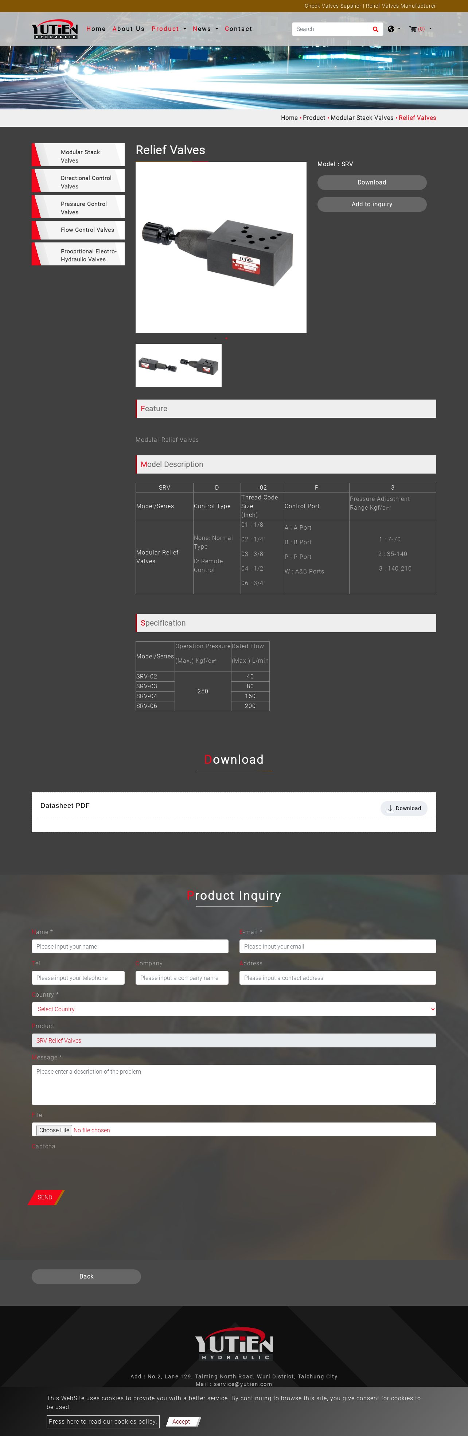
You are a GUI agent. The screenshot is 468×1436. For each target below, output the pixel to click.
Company (149, 963)
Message (47, 1057)
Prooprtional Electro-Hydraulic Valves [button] (89, 255)
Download (372, 182)
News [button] (203, 29)
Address (251, 963)
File (37, 1115)
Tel (36, 963)
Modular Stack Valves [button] (80, 156)
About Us (129, 29)
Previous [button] (141, 247)
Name (42, 932)
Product (314, 117)
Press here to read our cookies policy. (103, 1421)
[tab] (78, 154)
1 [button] (215, 338)
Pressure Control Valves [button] (84, 208)
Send (45, 1197)
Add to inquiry (372, 204)
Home (97, 28)
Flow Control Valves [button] (87, 230)
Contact (239, 29)
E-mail (251, 932)
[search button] (374, 31)
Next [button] (299, 247)
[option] (221, 247)
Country (45, 994)
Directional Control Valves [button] (86, 182)
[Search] (337, 29)
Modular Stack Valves (362, 117)
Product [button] (167, 29)
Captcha (44, 1146)
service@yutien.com (243, 1384)
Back (86, 1276)
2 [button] (226, 338)
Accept (181, 1421)
